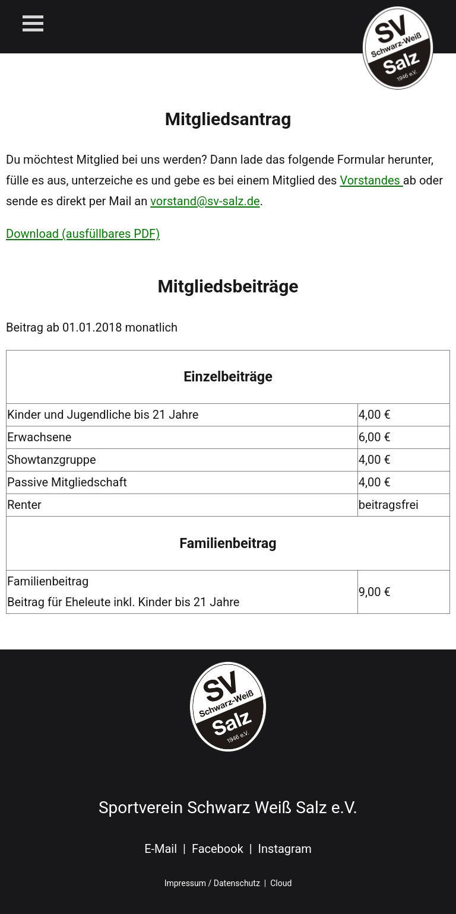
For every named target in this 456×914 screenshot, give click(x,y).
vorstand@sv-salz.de (204, 201)
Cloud (281, 883)
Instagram (285, 849)
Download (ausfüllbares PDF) (83, 234)
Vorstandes (371, 180)
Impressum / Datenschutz (212, 883)
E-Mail (160, 849)
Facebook (217, 849)
